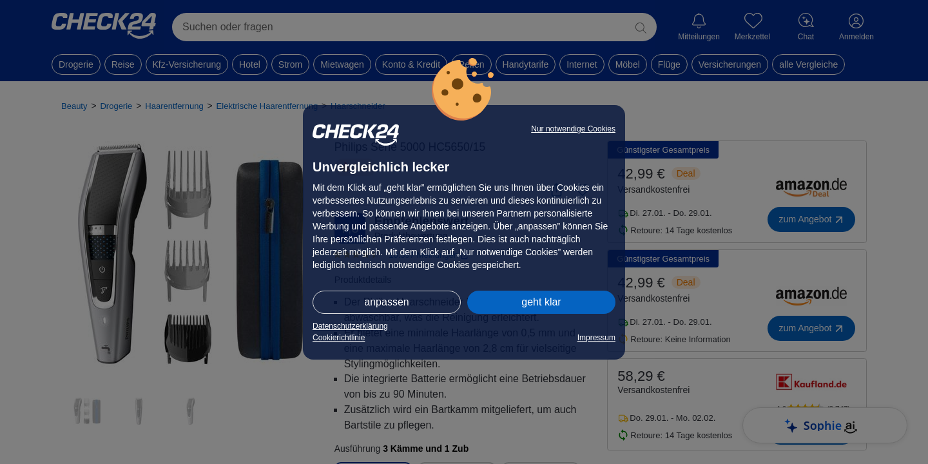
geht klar (541, 301)
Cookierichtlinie (339, 337)
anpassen (386, 301)
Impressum (596, 337)
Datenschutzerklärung (350, 326)
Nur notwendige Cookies (573, 128)
